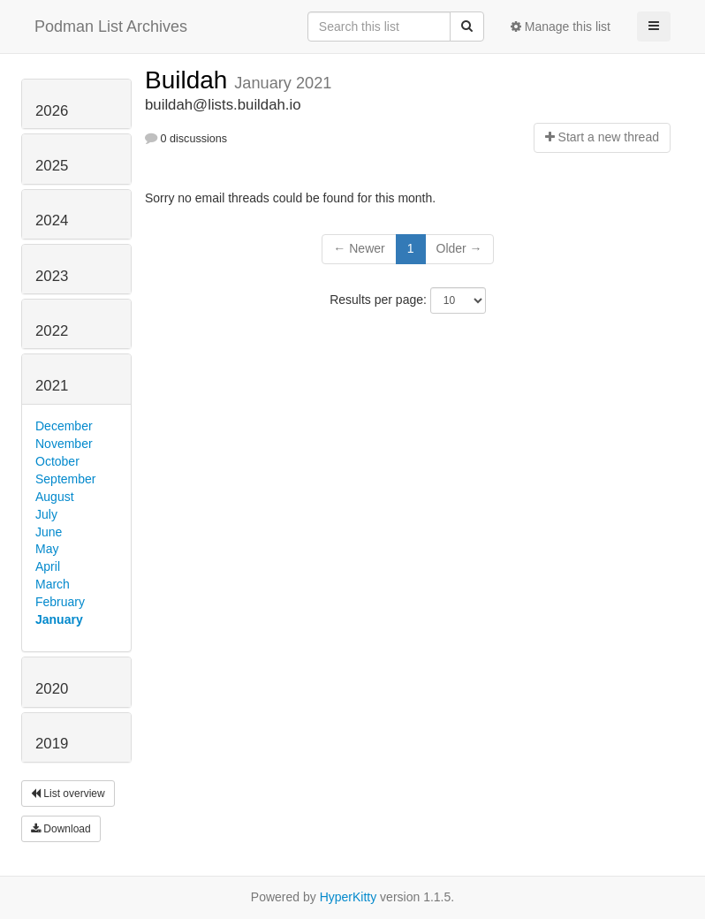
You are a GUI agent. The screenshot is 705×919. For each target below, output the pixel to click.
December (64, 426)
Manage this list (560, 26)
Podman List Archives (110, 26)
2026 (51, 111)
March (52, 584)
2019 (51, 743)
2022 (51, 331)
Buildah (189, 80)
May (46, 549)
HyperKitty (348, 897)
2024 (51, 220)
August (54, 497)
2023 (51, 276)
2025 (51, 165)
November (64, 444)
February (60, 602)
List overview (68, 793)
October (57, 461)
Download (61, 829)
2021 (51, 385)
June (48, 532)
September (65, 479)
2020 (51, 688)
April (47, 566)
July (46, 514)
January (59, 619)
